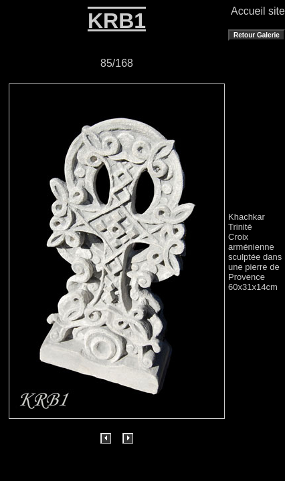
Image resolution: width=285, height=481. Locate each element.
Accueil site (258, 11)
